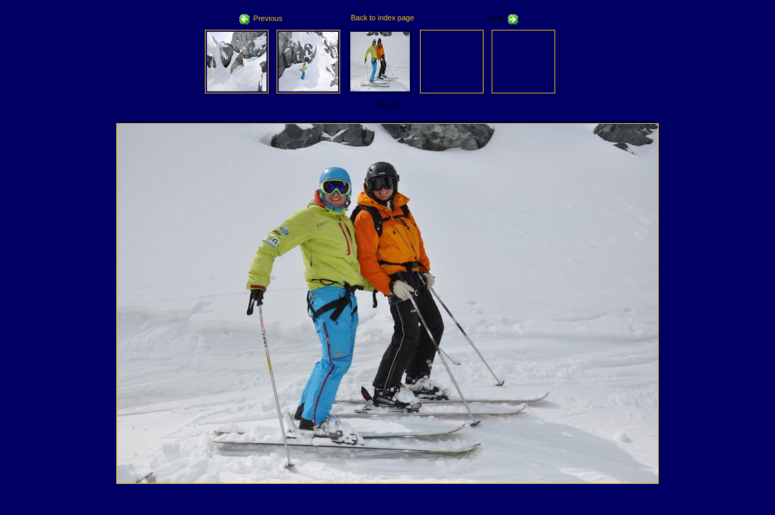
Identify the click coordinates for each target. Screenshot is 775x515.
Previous (261, 18)
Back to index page (383, 18)
